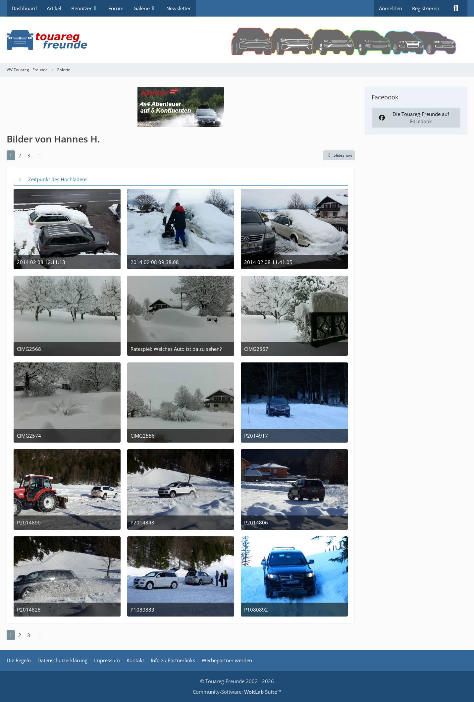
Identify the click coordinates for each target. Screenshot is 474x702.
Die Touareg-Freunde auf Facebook (413, 118)
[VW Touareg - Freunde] (237, 40)
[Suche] (455, 8)
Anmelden (390, 8)
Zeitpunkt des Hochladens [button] (57, 179)
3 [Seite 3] (28, 155)
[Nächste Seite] (39, 155)
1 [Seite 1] (10, 155)
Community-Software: (237, 691)
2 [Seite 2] (19, 155)
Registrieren (425, 8)
